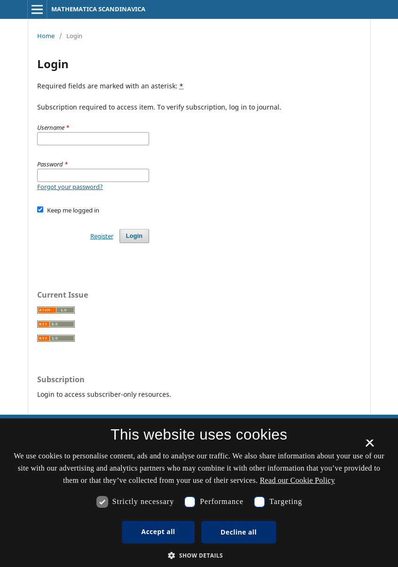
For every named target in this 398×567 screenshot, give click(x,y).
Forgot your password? (70, 186)
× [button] (369, 446)
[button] (199, 555)
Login (134, 235)
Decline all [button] (239, 532)
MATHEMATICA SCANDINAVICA (98, 9)
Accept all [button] (158, 531)
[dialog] (199, 492)
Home (46, 36)
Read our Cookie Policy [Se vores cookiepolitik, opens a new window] (297, 480)
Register (101, 236)
